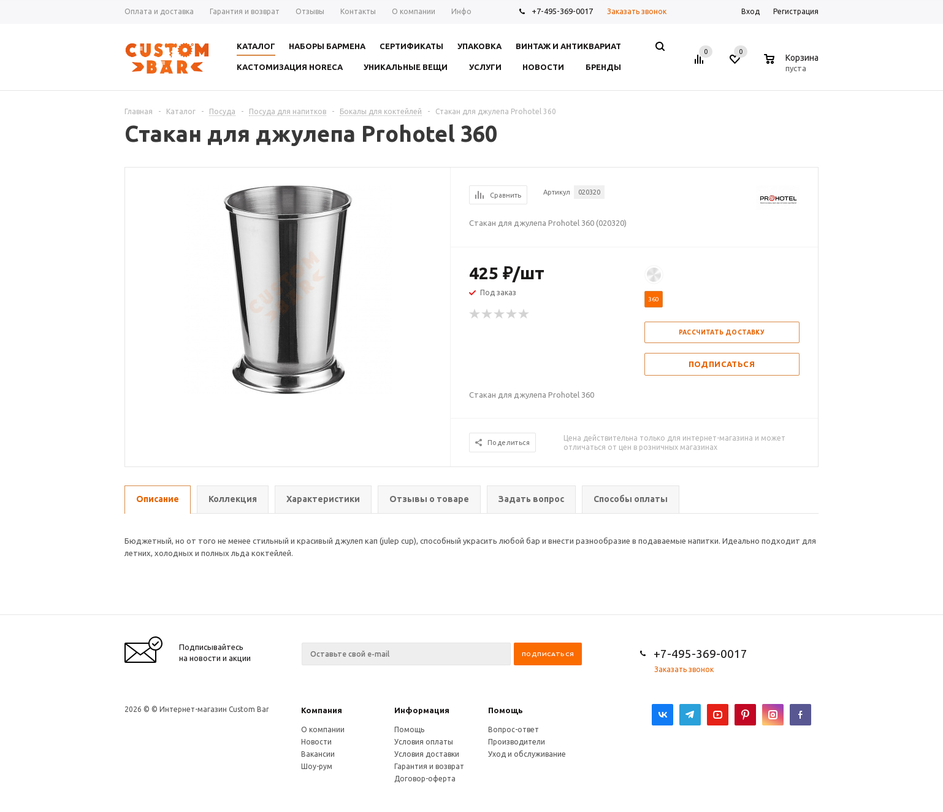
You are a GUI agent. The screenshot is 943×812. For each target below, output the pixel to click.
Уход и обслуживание (527, 754)
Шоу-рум (316, 766)
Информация (421, 710)
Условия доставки (426, 754)
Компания (321, 710)
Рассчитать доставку (722, 332)
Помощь (505, 710)
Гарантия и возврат (429, 766)
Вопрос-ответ (513, 729)
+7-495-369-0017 (562, 11)
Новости (316, 742)
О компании (323, 729)
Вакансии (318, 754)
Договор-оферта (425, 779)
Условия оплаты (423, 742)
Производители (516, 742)
